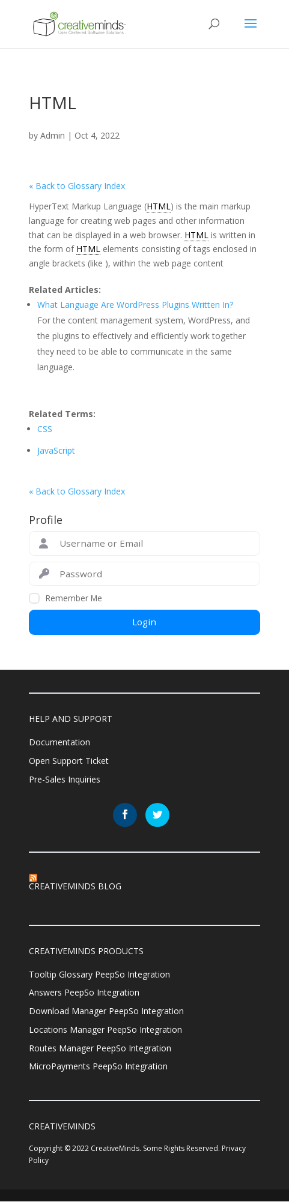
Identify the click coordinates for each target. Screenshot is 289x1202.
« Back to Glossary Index (77, 185)
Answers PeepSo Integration (84, 993)
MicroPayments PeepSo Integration (98, 1066)
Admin (52, 135)
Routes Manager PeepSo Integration (100, 1048)
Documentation (59, 742)
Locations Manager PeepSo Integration (105, 1029)
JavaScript (56, 450)
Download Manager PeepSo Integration (106, 1011)
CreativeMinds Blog (75, 886)
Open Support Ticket (69, 760)
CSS (44, 428)
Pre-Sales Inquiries (64, 779)
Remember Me (74, 598)
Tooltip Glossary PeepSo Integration (99, 974)
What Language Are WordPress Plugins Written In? (135, 304)
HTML (159, 206)
